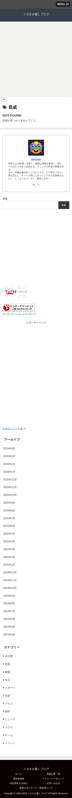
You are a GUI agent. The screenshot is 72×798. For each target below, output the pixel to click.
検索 (5, 198)
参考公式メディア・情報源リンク (36, 788)
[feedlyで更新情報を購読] (34, 184)
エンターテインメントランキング (19, 313)
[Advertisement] (36, 59)
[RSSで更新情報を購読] (38, 184)
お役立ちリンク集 (14, 428)
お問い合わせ (53, 783)
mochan (36, 159)
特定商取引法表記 (18, 783)
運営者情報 (18, 778)
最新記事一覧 (53, 774)
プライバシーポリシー (53, 778)
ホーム (18, 774)
